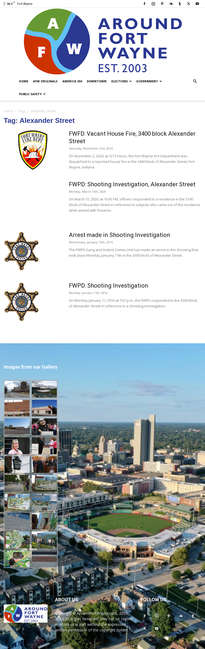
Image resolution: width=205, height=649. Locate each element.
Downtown (97, 81)
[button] (194, 81)
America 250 (72, 81)
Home (23, 81)
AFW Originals (45, 81)
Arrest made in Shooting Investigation (119, 235)
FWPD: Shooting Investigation (108, 285)
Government (149, 81)
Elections (121, 81)
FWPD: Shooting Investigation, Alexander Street (132, 184)
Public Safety (32, 94)
